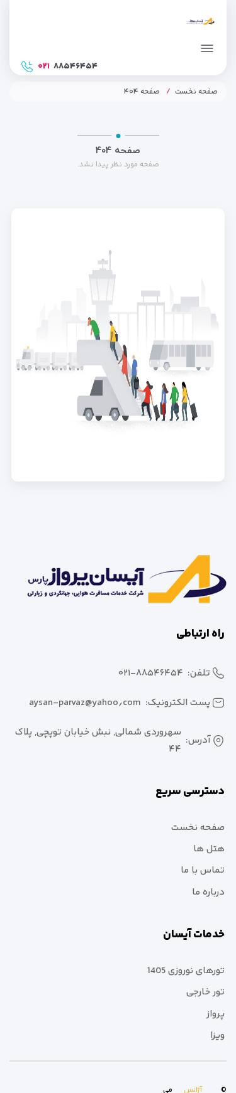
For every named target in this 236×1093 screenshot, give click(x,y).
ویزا (217, 1035)
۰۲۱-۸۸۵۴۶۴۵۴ (150, 673)
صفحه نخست (196, 92)
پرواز (215, 1014)
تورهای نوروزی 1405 (186, 971)
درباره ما (208, 892)
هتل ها (209, 849)
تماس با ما (203, 870)
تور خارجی (205, 992)
